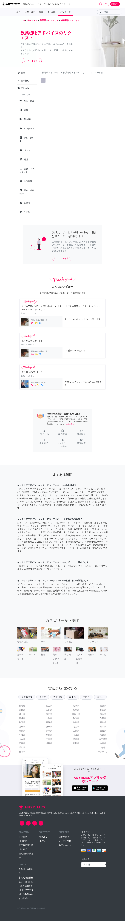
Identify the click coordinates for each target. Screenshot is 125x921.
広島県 (76, 731)
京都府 (100, 697)
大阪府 (86, 697)
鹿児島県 (103, 739)
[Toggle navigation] (121, 4)
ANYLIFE (43, 837)
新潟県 (22, 752)
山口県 (76, 735)
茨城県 (22, 735)
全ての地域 (27, 697)
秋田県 (22, 722)
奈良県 (76, 710)
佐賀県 (103, 718)
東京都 (43, 697)
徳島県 (76, 739)
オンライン (103, 752)
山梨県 (49, 718)
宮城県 (22, 718)
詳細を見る (70, 424)
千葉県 (22, 747)
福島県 (22, 731)
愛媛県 (103, 706)
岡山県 (76, 727)
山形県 (22, 727)
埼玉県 (72, 697)
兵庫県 (76, 706)
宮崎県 (103, 735)
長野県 (49, 722)
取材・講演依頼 (26, 882)
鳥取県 (76, 718)
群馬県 (22, 743)
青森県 (22, 710)
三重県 (49, 739)
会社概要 (23, 837)
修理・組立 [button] (30, 12)
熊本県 (103, 727)
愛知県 (49, 735)
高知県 (103, 710)
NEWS (42, 841)
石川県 (49, 710)
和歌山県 (76, 714)
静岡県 (49, 731)
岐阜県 (49, 727)
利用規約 (23, 841)
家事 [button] (41, 12)
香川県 (76, 743)
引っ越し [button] (52, 12)
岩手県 (22, 714)
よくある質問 (65, 841)
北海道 (22, 706)
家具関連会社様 (26, 877)
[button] (44, 433)
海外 (103, 747)
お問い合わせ (65, 845)
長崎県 (103, 722)
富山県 (49, 706)
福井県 (49, 714)
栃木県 (22, 739)
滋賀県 (49, 743)
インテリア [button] (65, 12)
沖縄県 (103, 743)
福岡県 (103, 714)
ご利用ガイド (65, 837)
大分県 (103, 731)
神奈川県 (57, 697)
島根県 (76, 722)
